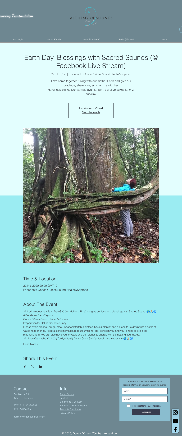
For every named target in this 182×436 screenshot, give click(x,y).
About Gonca (67, 394)
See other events (91, 112)
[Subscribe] (146, 412)
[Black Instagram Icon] (175, 412)
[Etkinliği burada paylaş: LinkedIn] (40, 366)
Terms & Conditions (70, 409)
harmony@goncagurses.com (29, 416)
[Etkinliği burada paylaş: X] (32, 366)
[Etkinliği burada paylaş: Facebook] (24, 366)
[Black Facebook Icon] (175, 429)
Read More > (30, 344)
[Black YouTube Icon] (175, 421)
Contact (64, 398)
